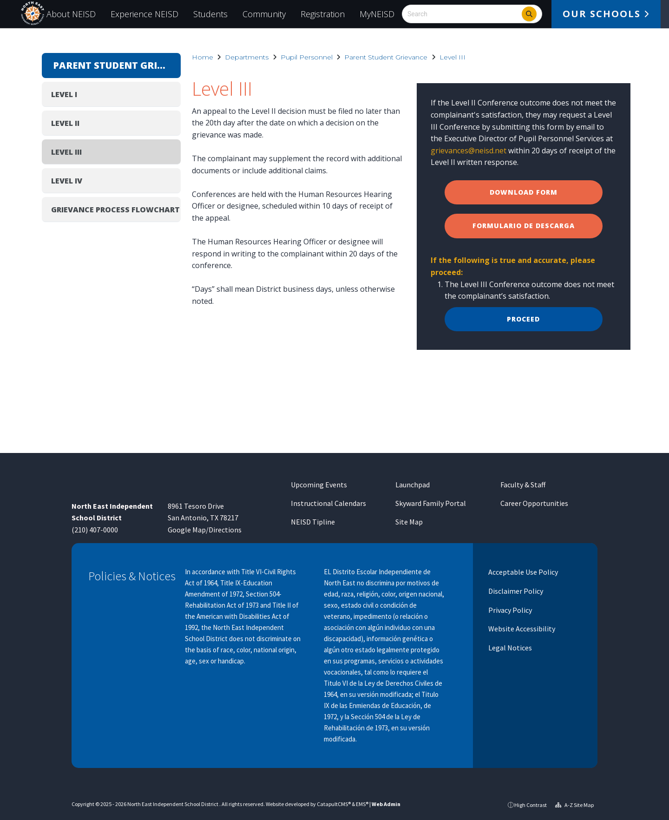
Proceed (523, 319)
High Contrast (530, 804)
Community (264, 14)
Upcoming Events (319, 484)
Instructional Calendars (328, 503)
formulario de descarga (523, 225)
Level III (452, 57)
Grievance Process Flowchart (115, 209)
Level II (65, 123)
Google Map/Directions (205, 529)
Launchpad (412, 484)
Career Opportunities (534, 503)
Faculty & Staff (522, 484)
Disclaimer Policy (515, 591)
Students (210, 14)
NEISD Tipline (313, 521)
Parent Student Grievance (385, 57)
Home (202, 57)
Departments (247, 57)
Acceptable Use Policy (522, 572)
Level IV (66, 181)
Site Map (409, 521)
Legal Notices (509, 647)
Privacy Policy (509, 610)
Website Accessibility (521, 628)
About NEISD (71, 14)
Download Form (524, 192)
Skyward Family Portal (430, 503)
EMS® (362, 803)
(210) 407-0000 (95, 529)
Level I (64, 94)
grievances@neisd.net (468, 150)
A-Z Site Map (574, 804)
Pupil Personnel (307, 57)
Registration (323, 14)
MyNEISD (377, 14)
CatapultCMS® (334, 803)
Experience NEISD (144, 14)
